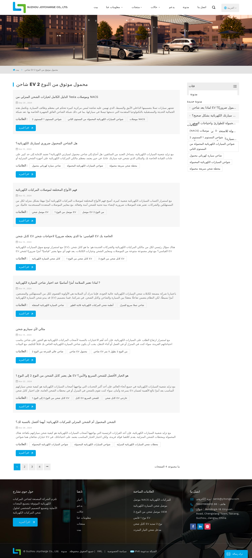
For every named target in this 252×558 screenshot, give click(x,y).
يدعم (172, 7)
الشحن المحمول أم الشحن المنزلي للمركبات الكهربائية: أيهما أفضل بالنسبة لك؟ (66, 422)
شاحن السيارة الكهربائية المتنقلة (48, 305)
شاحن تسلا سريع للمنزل (132, 305)
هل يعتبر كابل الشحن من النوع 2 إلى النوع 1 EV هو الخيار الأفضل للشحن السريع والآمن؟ (72, 375)
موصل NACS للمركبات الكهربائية (152, 499)
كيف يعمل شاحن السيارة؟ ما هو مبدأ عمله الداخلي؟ (214, 144)
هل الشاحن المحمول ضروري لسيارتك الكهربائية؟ (46, 143)
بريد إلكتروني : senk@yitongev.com (217, 498)
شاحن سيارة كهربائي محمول (206, 186)
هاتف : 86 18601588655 (210, 504)
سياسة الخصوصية (117, 551)
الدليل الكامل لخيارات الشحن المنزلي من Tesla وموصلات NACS (57, 97)
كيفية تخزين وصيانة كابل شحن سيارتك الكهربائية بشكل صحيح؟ (214, 121)
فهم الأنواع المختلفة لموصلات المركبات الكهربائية (46, 189)
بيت (96, 7)
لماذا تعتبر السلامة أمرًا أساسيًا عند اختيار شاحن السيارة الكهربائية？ (58, 282)
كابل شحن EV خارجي (116, 398)
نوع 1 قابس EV (141, 517)
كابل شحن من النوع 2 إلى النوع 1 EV (50, 398)
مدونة (186, 7)
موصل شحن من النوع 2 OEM (150, 511)
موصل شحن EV (40, 212)
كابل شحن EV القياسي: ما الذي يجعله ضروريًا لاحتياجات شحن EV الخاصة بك (64, 236)
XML (99, 551)
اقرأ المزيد (24, 128)
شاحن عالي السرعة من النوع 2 (47, 351)
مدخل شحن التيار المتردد (147, 529)
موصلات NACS (137, 119)
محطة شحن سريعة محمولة (205, 199)
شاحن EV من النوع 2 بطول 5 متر (111, 351)
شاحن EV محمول (78, 351)
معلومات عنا (113, 7)
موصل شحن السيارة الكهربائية (150, 505)
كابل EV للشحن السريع (87, 398)
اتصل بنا (201, 7)
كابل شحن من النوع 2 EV (111, 258)
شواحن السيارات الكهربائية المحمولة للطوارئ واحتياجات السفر (214, 129)
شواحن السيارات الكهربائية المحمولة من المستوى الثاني (212, 177)
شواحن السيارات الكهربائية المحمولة (210, 193)
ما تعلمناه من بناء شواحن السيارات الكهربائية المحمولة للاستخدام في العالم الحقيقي (214, 136)
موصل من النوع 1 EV (65, 212)
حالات (154, 7)
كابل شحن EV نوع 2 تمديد (147, 523)
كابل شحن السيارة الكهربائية (46, 258)
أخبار (79, 499)
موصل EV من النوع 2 (93, 212)
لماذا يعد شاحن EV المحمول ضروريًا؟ (214, 113)
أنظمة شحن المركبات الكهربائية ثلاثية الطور (91, 305)
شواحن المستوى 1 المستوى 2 (206, 168)
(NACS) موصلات (199, 161)
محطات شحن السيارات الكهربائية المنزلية (137, 444)
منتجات (136, 7)
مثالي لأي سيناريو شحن (30, 329)
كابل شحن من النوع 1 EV (79, 258)
